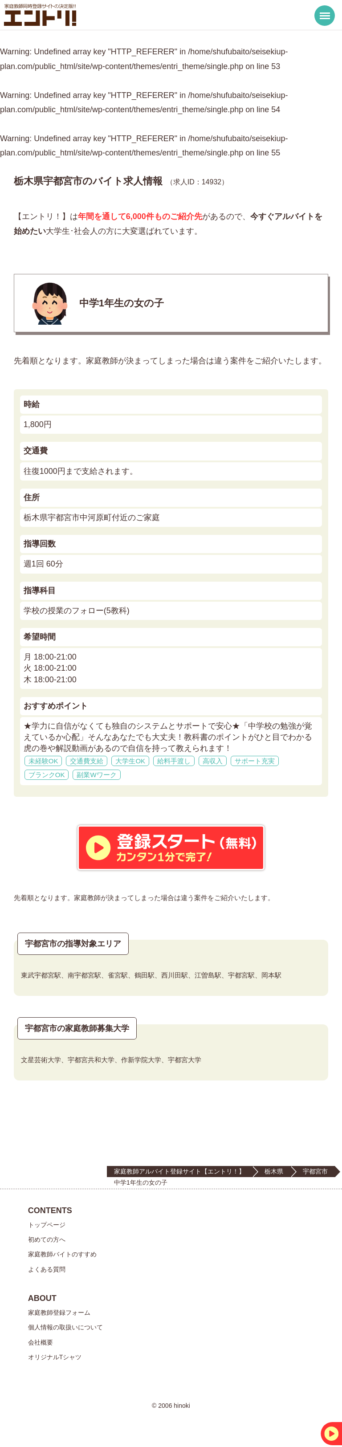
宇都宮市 (315, 1171)
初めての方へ (46, 1239)
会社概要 (40, 1342)
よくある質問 (46, 1269)
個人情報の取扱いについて (65, 1327)
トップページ (46, 1224)
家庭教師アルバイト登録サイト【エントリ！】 (179, 1171)
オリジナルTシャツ (55, 1357)
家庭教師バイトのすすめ (62, 1254)
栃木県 (274, 1171)
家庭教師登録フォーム (59, 1312)
